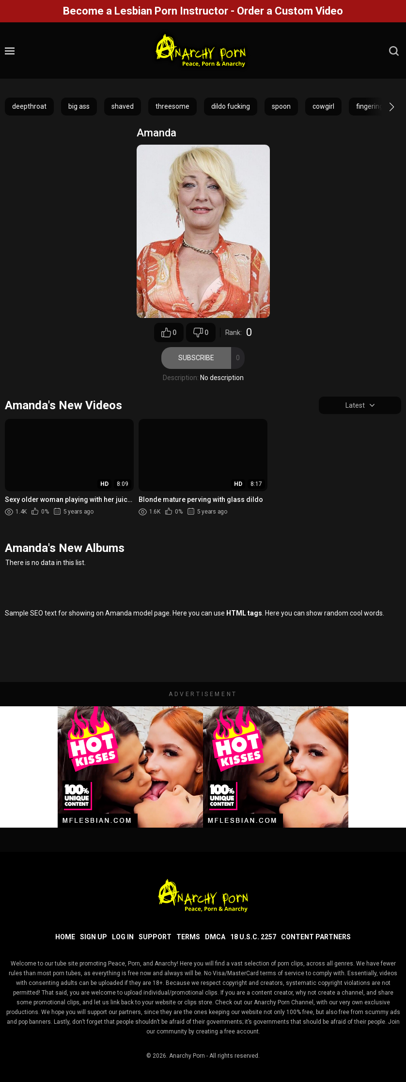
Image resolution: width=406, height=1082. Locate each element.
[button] (383, 106)
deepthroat (29, 106)
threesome (172, 106)
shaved (122, 106)
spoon (281, 106)
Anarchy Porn (187, 1055)
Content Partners (316, 937)
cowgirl (323, 106)
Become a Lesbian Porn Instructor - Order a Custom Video (203, 11)
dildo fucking (230, 106)
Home (65, 937)
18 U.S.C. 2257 (253, 937)
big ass (79, 106)
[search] (394, 51)
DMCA (215, 937)
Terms (188, 937)
